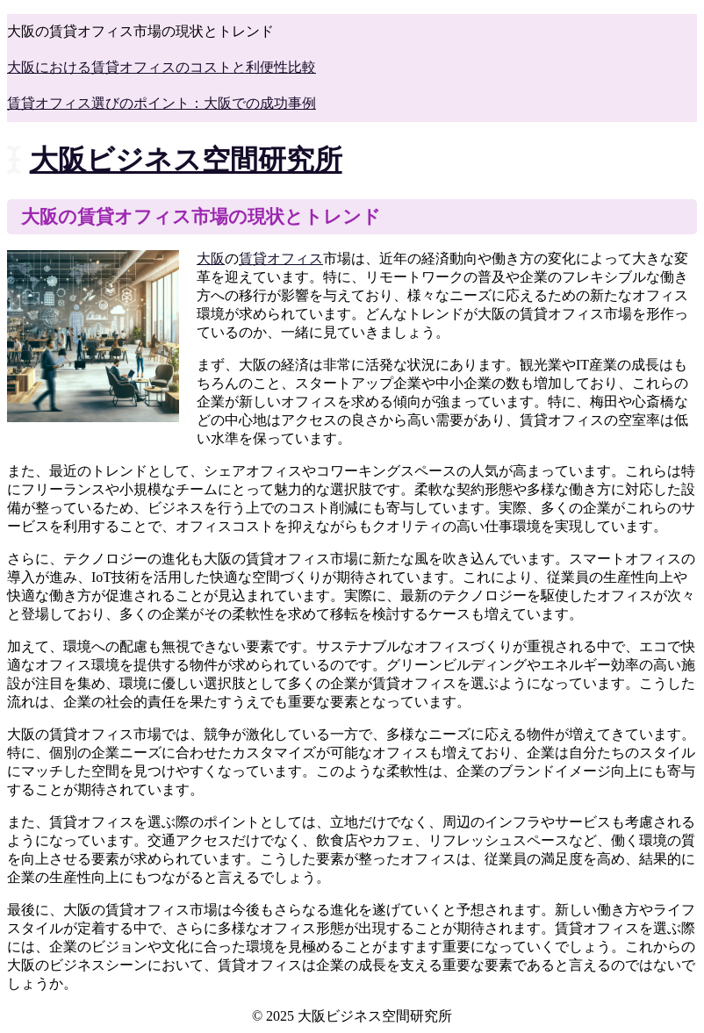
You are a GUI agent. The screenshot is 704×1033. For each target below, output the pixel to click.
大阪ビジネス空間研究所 (186, 160)
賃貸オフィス (281, 258)
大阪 (211, 258)
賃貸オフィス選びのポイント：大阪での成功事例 (161, 103)
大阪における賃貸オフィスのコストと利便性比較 (161, 67)
